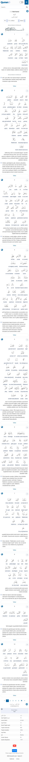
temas (17, 759)
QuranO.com (13, 756)
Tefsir (14, 86)
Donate (14, 750)
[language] (2, 34)
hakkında (12, 759)
